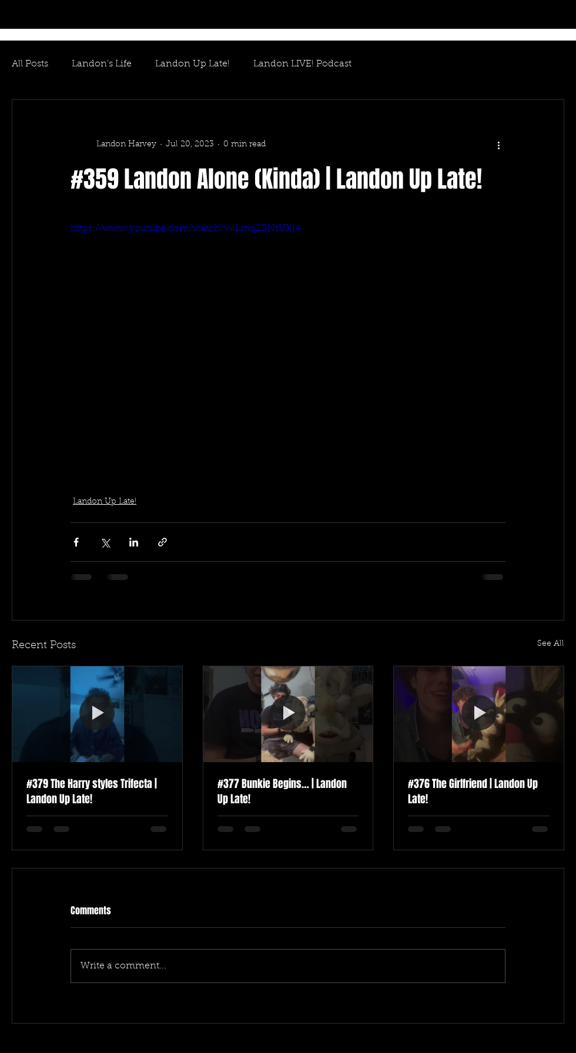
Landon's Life (102, 64)
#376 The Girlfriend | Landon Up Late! (473, 791)
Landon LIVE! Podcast (302, 64)
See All (550, 644)
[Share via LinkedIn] (133, 542)
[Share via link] (162, 542)
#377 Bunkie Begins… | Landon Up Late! (282, 791)
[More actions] (498, 145)
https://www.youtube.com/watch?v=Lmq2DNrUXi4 (185, 228)
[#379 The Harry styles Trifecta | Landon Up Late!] (97, 714)
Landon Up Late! (192, 64)
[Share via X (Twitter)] (104, 542)
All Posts (30, 64)
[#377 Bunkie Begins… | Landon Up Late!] (288, 714)
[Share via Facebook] (76, 542)
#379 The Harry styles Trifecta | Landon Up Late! (91, 791)
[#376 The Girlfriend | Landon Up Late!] (479, 714)
